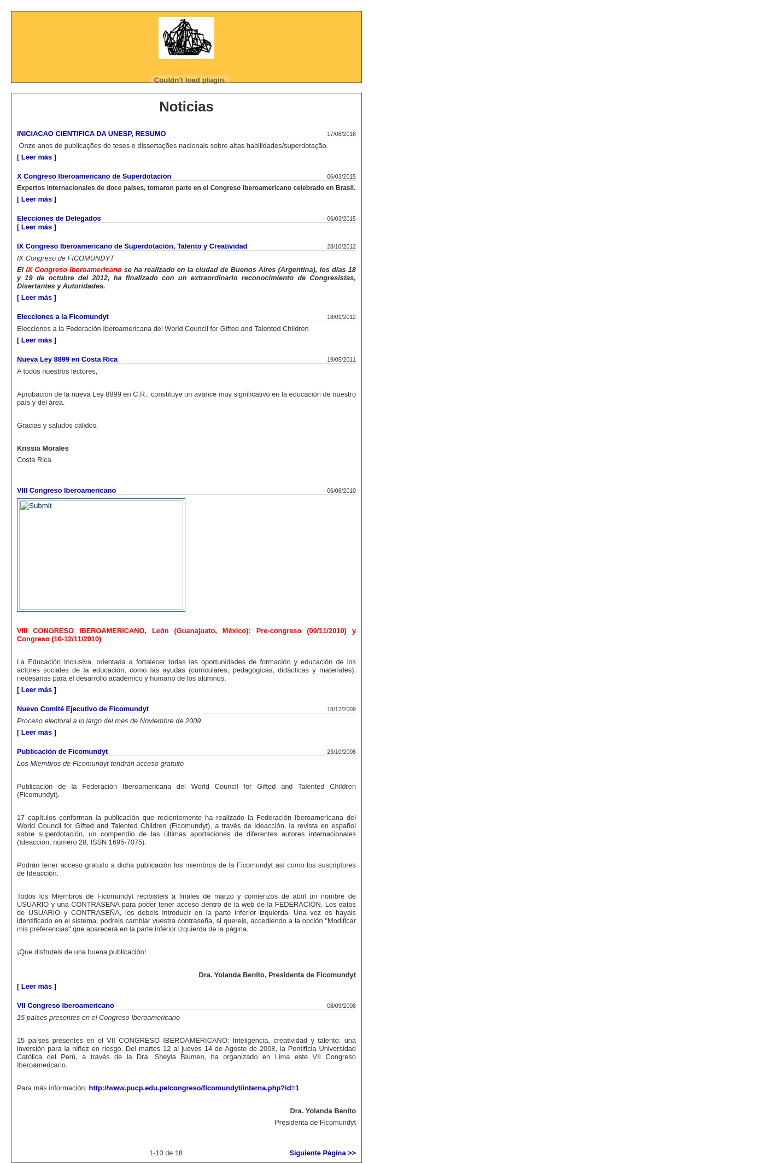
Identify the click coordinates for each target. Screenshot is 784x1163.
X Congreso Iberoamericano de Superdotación (94, 176)
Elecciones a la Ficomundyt (63, 316)
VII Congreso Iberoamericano (65, 1005)
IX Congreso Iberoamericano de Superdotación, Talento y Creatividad (132, 246)
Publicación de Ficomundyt (62, 751)
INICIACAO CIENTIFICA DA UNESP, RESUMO (91, 133)
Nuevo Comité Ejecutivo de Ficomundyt (83, 709)
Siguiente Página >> (322, 1153)
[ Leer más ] (36, 157)
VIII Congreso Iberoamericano (66, 490)
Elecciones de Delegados (59, 218)
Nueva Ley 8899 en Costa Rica (67, 359)
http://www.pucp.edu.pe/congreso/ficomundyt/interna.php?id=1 (194, 1088)
